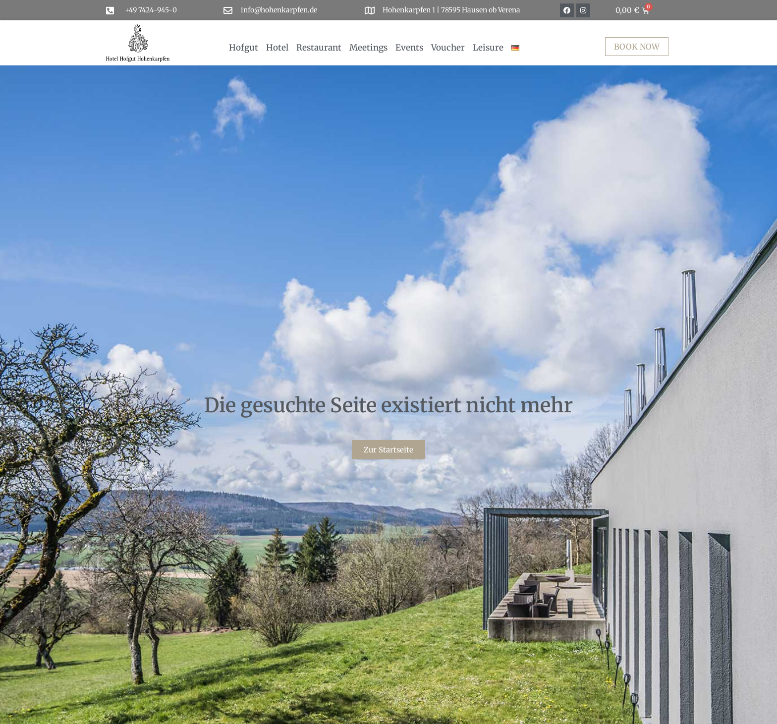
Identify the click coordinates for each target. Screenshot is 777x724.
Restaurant (318, 47)
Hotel (277, 47)
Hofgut (243, 47)
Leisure (488, 47)
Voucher (448, 47)
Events (409, 47)
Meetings (368, 47)
